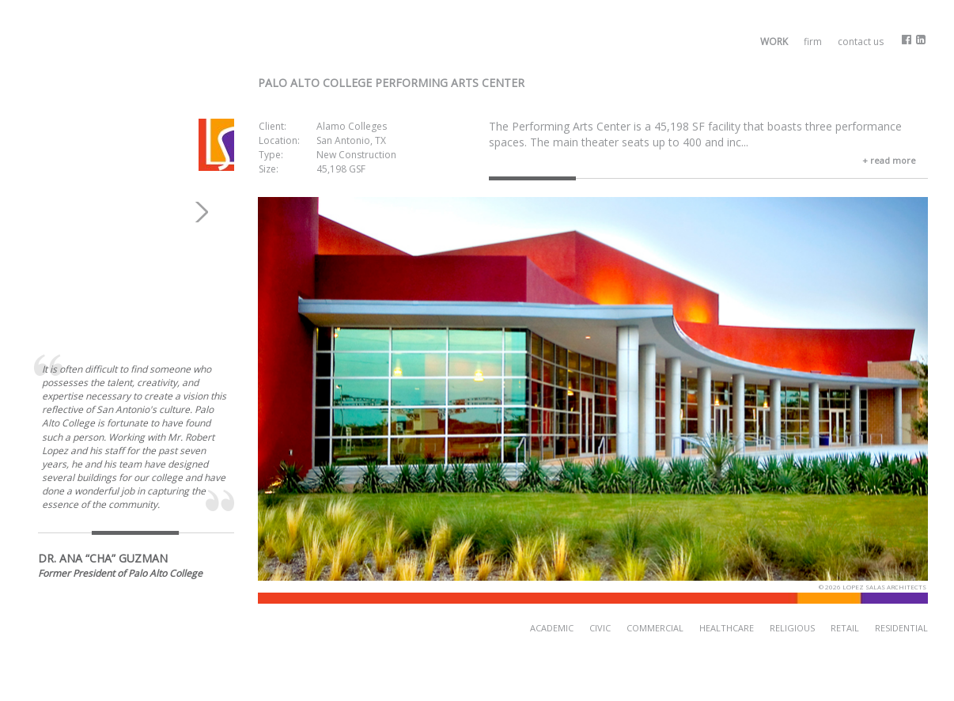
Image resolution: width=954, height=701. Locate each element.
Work (774, 41)
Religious (792, 628)
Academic (552, 628)
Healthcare (726, 628)
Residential (901, 628)
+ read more (889, 160)
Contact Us (861, 41)
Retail (845, 628)
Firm (813, 41)
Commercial (655, 628)
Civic (600, 628)
